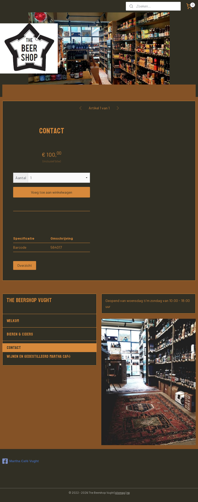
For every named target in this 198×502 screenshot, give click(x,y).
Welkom (50, 320)
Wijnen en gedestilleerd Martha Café (39, 356)
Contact (14, 347)
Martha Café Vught (20, 461)
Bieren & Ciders (50, 334)
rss (128, 492)
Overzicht (24, 265)
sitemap (120, 492)
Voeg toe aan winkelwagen (51, 192)
